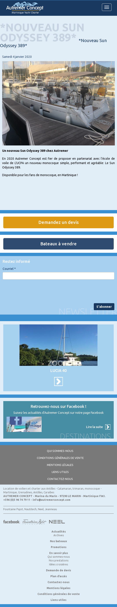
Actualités (58, 531)
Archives (58, 535)
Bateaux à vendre (58, 243)
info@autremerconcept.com (51, 499)
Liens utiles (60, 471)
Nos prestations (58, 560)
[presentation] (36, 291)
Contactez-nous (60, 478)
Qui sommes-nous (60, 450)
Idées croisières (58, 564)
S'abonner (104, 306)
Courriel (9, 269)
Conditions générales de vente (60, 457)
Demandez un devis (58, 222)
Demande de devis (58, 570)
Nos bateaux (58, 541)
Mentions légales (60, 464)
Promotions (58, 547)
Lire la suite (94, 427)
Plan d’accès (58, 576)
